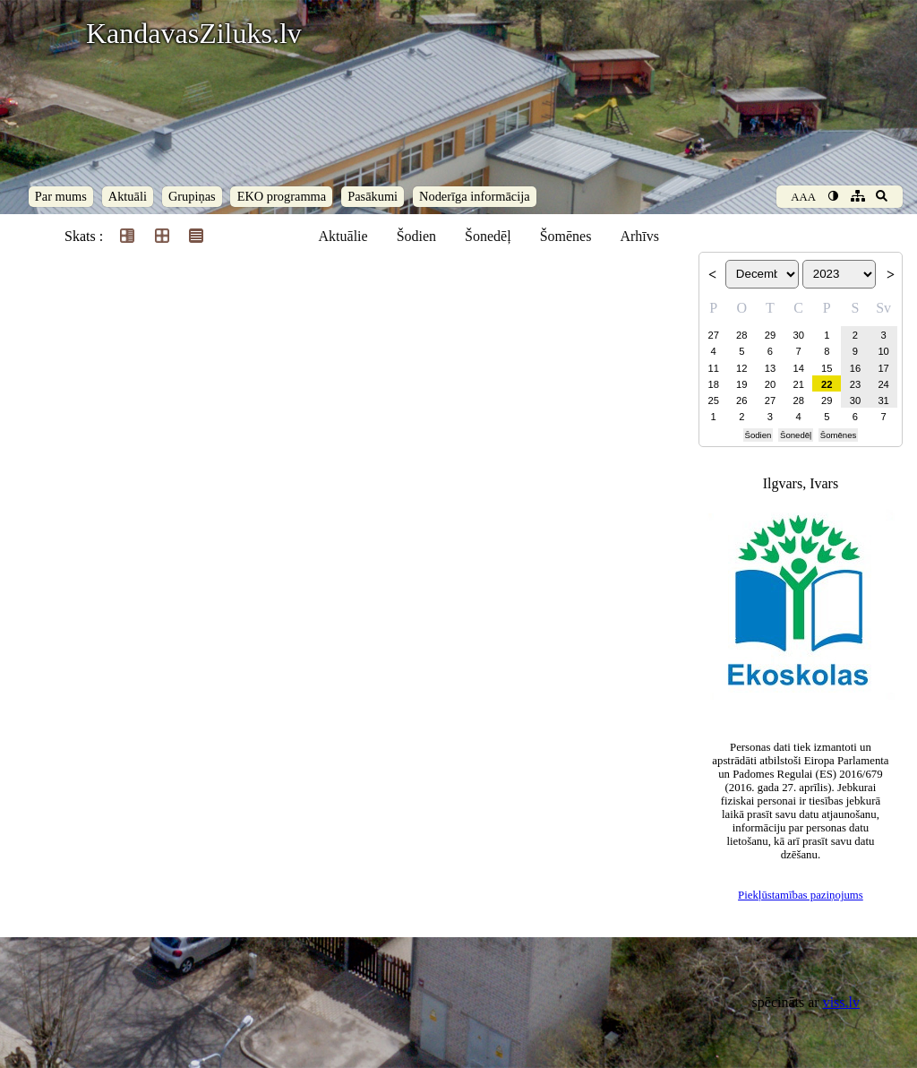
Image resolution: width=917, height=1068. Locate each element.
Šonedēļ (488, 236)
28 (741, 335)
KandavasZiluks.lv (194, 33)
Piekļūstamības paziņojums (800, 895)
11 (712, 368)
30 (798, 335)
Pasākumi (372, 196)
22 (826, 384)
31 (883, 400)
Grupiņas (192, 196)
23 (855, 384)
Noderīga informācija (474, 196)
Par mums (61, 196)
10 (883, 351)
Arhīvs (639, 236)
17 (883, 368)
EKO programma (282, 196)
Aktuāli (127, 196)
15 (826, 368)
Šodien (416, 236)
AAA (803, 197)
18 (712, 384)
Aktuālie (343, 236)
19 (741, 384)
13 (770, 368)
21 (798, 384)
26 (741, 400)
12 (741, 368)
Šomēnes (566, 236)
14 (798, 368)
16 (855, 368)
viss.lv (841, 1002)
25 (712, 400)
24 (883, 384)
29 (770, 335)
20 (770, 384)
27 (712, 335)
